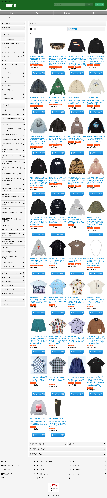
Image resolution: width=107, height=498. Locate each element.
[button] (93, 13)
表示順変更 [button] (72, 29)
